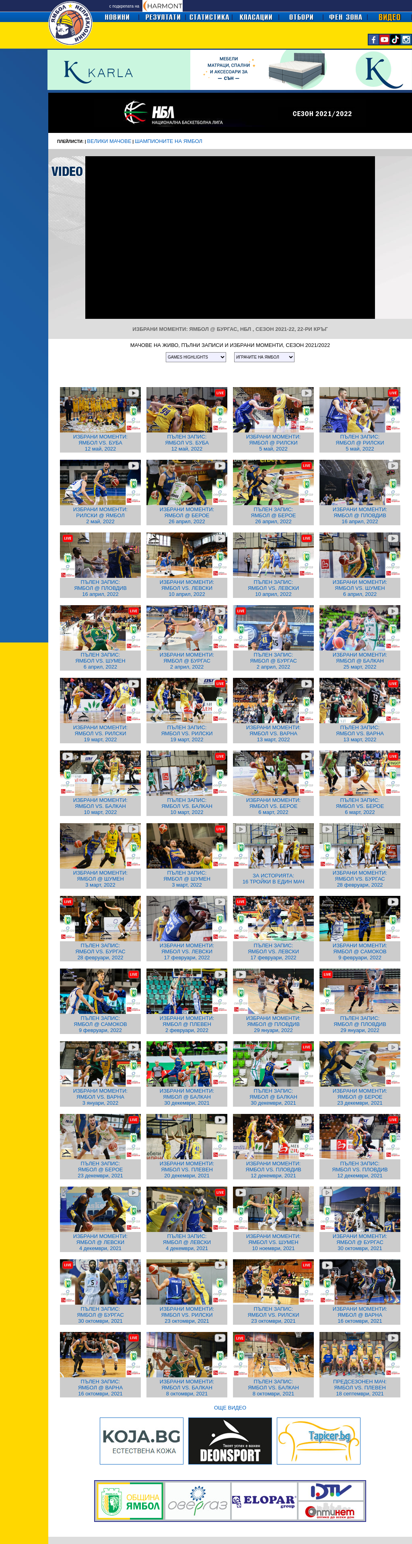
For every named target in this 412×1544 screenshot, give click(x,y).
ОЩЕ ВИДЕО (230, 1408)
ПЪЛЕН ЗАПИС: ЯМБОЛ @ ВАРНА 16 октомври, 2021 (100, 1388)
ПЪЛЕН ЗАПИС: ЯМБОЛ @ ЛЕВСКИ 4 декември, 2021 (187, 1242)
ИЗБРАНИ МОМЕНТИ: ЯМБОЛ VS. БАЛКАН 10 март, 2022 (100, 806)
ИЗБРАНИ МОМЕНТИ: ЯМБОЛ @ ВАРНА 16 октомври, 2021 (360, 1315)
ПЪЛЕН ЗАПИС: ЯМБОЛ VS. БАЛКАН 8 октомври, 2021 (273, 1388)
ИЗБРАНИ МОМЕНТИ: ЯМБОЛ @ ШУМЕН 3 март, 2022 (100, 879)
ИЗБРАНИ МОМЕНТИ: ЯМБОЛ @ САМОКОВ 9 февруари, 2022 (360, 951)
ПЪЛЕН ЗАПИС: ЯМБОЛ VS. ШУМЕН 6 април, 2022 (100, 661)
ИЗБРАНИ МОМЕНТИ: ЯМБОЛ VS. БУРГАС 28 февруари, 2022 (360, 879)
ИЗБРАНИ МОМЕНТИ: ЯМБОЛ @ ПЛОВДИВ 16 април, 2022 (360, 515)
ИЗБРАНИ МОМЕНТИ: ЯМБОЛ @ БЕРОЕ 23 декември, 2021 (360, 1097)
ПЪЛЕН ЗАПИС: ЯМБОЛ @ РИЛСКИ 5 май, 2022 (360, 443)
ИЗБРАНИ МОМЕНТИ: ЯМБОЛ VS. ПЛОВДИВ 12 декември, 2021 (273, 1170)
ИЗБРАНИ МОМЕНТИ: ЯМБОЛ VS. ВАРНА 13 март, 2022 (273, 733)
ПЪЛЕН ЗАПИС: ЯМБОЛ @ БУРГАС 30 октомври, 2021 (100, 1315)
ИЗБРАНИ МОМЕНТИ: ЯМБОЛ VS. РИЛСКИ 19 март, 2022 (100, 733)
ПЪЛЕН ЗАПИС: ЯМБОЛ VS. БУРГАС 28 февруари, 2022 (100, 951)
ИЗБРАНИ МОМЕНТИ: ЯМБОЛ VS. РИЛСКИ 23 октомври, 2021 (187, 1315)
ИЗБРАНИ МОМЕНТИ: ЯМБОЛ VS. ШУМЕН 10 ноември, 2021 (273, 1242)
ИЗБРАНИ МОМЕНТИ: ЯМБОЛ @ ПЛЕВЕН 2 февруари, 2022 (187, 1024)
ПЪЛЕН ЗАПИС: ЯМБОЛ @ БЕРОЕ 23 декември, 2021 (100, 1170)
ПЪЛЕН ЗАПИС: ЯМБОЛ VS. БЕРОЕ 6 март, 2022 (360, 806)
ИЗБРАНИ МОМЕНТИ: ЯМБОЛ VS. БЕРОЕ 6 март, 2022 (273, 806)
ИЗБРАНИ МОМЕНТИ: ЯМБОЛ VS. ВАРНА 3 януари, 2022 (100, 1097)
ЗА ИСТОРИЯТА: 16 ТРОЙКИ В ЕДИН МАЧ (274, 879)
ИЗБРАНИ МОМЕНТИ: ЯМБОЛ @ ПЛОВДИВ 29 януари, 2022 (273, 1024)
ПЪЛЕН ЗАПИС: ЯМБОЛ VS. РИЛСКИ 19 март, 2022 (186, 733)
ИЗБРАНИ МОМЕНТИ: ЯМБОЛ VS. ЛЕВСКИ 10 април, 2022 (187, 588)
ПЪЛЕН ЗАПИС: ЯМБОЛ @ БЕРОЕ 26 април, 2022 (273, 515)
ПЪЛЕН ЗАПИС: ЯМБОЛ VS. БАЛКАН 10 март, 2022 (186, 806)
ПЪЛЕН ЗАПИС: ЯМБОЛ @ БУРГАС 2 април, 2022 (273, 661)
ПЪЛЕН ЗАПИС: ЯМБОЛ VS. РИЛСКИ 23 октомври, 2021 (273, 1315)
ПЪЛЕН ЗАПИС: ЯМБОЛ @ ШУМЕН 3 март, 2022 (186, 879)
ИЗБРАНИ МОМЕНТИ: (100, 437)
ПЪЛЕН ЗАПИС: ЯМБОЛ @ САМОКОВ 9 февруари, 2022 (100, 1024)
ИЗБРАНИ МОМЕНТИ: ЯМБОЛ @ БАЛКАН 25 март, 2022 (360, 661)
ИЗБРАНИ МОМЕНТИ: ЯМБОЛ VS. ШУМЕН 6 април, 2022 (360, 588)
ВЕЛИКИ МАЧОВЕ (109, 141)
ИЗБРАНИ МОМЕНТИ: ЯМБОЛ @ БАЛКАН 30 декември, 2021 (187, 1097)
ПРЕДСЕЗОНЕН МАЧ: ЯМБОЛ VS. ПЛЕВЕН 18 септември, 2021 (360, 1388)
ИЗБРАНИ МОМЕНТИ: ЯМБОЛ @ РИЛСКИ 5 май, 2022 (273, 443)
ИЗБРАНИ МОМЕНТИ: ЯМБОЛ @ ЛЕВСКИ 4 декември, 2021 (100, 1242)
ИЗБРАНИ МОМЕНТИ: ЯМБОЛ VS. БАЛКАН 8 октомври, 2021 (187, 1388)
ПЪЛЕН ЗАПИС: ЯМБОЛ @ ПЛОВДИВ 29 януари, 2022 (360, 1024)
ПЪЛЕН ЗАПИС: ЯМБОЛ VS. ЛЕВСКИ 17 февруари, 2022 (273, 951)
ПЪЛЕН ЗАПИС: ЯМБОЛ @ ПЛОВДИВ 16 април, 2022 (100, 588)
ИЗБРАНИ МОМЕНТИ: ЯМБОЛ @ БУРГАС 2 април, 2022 (187, 661)
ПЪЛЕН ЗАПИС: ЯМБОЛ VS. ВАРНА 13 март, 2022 (360, 733)
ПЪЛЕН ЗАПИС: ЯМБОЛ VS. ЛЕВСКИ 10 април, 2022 (273, 588)
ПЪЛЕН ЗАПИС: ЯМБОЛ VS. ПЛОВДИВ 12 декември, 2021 (359, 1170)
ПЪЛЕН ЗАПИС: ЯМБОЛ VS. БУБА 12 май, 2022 (187, 443)
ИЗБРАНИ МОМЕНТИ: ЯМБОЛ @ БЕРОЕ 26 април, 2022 (187, 515)
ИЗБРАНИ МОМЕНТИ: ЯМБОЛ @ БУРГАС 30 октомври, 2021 (360, 1242)
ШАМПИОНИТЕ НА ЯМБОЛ (168, 141)
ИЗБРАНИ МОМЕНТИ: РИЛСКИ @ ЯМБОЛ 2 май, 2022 (100, 515)
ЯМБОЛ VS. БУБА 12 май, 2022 (100, 446)
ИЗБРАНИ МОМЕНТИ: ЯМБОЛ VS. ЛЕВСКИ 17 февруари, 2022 (187, 951)
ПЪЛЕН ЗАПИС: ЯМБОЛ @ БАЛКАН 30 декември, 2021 (273, 1097)
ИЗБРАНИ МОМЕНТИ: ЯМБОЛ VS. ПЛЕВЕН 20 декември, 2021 (187, 1170)
